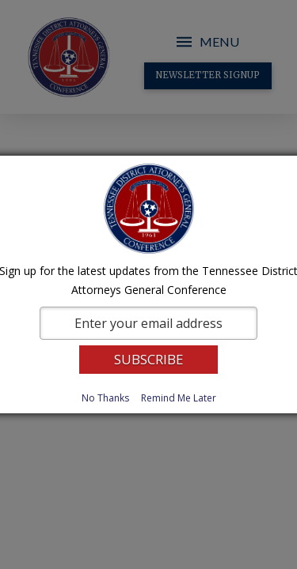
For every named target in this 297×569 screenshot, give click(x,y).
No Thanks (105, 398)
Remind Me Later (178, 398)
